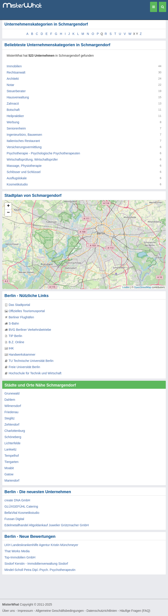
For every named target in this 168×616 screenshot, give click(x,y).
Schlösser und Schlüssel (24, 172)
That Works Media (17, 551)
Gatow (8, 474)
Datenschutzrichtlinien (102, 610)
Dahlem (9, 399)
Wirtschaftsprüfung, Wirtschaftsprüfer (32, 159)
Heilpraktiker (15, 116)
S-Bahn (14, 323)
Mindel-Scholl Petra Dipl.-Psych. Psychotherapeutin (39, 570)
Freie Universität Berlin (24, 367)
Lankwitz (10, 449)
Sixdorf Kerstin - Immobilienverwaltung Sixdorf (36, 563)
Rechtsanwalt (16, 72)
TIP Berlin (15, 336)
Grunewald (12, 393)
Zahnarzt (13, 103)
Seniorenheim (16, 128)
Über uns (8, 610)
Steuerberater (16, 91)
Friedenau (11, 412)
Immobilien (14, 66)
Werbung (13, 122)
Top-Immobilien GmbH (19, 557)
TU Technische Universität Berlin (31, 361)
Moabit (9, 468)
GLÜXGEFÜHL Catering (21, 506)
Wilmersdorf (12, 406)
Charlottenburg (14, 431)
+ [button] (8, 206)
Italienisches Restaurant (23, 141)
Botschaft (13, 110)
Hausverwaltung (18, 97)
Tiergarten (11, 462)
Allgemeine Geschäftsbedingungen (60, 610)
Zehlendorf (11, 424)
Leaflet (126, 287)
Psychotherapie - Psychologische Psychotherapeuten (43, 153)
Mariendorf (11, 480)
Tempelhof (11, 455)
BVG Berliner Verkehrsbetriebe (30, 329)
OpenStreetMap (142, 287)
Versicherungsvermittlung (24, 147)
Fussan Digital (14, 519)
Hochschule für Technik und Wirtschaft (35, 373)
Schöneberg (12, 437)
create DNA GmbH (17, 500)
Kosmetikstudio (17, 184)
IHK (11, 348)
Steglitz (9, 418)
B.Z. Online (16, 342)
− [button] (8, 212)
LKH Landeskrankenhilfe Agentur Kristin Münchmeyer (41, 545)
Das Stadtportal (19, 305)
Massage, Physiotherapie (24, 165)
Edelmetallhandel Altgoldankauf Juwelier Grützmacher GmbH (46, 525)
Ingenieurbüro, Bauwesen (24, 134)
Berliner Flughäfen (21, 317)
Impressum (25, 610)
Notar (10, 85)
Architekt (13, 78)
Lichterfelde (12, 443)
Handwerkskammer (22, 354)
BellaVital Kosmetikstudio (21, 512)
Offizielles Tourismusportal (27, 311)
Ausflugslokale (17, 178)
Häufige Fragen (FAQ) (135, 610)
